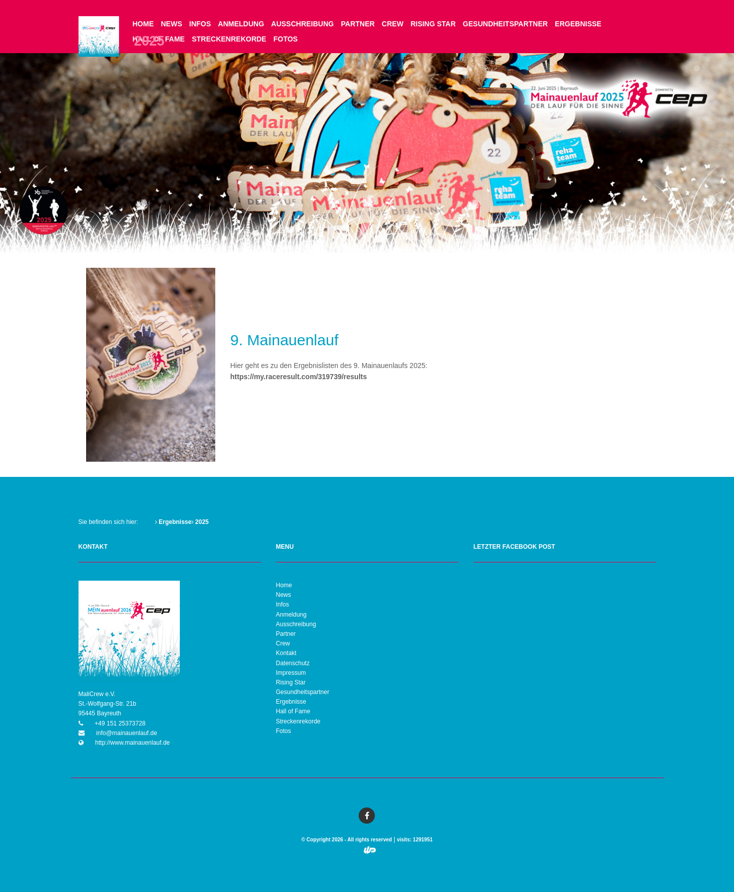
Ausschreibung (302, 24)
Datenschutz (293, 663)
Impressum (291, 672)
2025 (200, 521)
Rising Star (432, 24)
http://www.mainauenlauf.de (132, 742)
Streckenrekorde (229, 39)
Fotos (286, 39)
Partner (358, 24)
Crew (393, 24)
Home (143, 24)
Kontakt (286, 653)
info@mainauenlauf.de (126, 733)
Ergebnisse (578, 24)
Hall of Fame (293, 711)
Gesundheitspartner (505, 24)
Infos (200, 24)
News (171, 24)
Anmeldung (241, 24)
